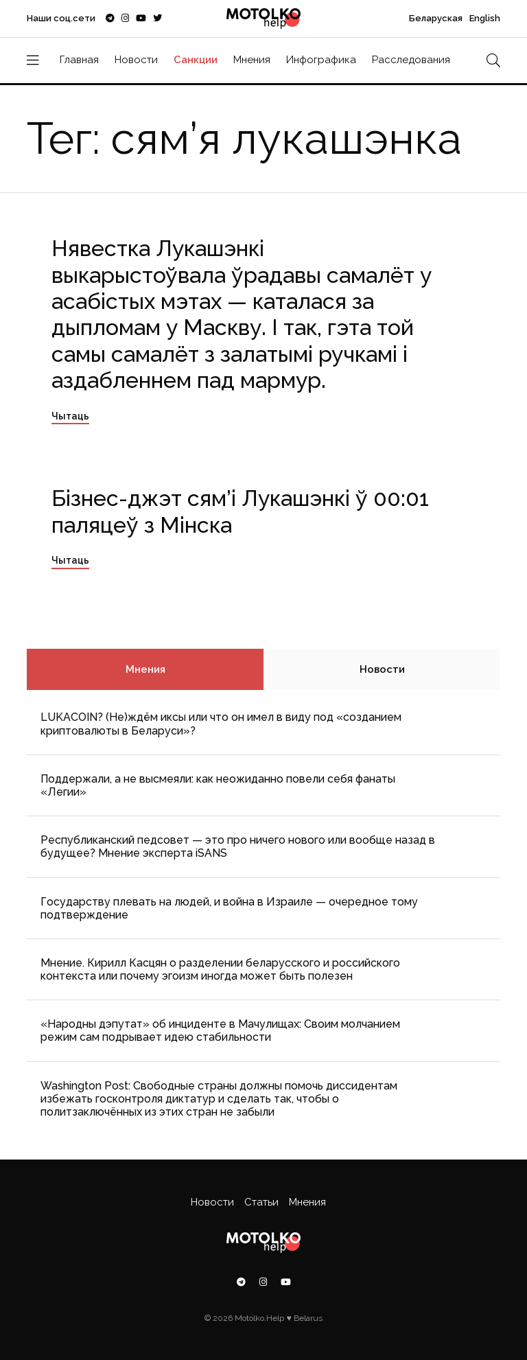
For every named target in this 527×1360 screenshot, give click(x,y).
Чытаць (70, 416)
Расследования (411, 60)
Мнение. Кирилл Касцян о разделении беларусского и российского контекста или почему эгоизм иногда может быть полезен (220, 969)
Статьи (261, 1202)
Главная (79, 60)
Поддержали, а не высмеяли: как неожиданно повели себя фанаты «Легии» (217, 785)
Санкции (196, 60)
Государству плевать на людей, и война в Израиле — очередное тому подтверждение (229, 908)
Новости (136, 60)
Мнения (251, 60)
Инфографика (321, 60)
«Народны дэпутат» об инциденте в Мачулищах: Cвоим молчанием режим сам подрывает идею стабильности (220, 1030)
